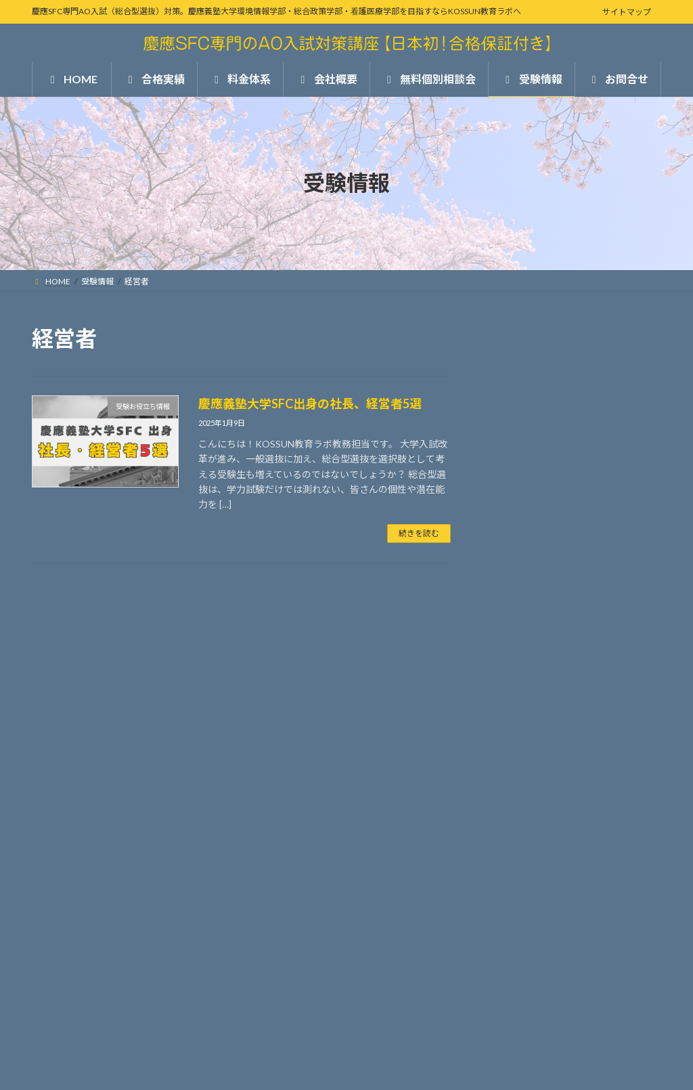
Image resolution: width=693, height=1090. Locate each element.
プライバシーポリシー (85, 1030)
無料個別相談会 (524, 736)
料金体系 (507, 667)
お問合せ (507, 770)
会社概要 (507, 702)
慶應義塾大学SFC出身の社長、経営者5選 (311, 403)
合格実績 (507, 634)
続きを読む (419, 533)
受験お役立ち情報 (533, 861)
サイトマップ (626, 12)
